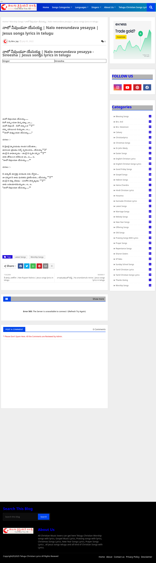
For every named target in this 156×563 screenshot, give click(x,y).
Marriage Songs (133, 211)
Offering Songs (133, 227)
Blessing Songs (133, 116)
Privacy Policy (132, 556)
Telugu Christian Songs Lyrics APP (136, 7)
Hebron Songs (133, 179)
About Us (109, 7)
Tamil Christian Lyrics (133, 269)
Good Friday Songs (133, 169)
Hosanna (133, 195)
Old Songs (133, 232)
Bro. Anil (133, 121)
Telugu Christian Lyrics (30, 556)
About (109, 556)
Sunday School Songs (133, 264)
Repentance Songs (133, 248)
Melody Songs (133, 216)
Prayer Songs (133, 243)
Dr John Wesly (133, 148)
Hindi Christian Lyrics (133, 190)
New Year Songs (133, 222)
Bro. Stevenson (133, 127)
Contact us (119, 556)
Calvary (133, 132)
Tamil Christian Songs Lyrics (133, 274)
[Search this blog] (21, 517)
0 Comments (99, 329)
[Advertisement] (54, 433)
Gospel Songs (133, 174)
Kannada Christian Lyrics (133, 201)
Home (46, 7)
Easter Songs (133, 153)
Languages (81, 7)
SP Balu (133, 259)
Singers (95, 7)
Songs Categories (61, 7)
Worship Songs (16, 21)
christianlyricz (133, 137)
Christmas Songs (133, 142)
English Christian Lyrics (133, 158)
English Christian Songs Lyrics (133, 163)
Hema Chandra (133, 185)
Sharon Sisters (133, 253)
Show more (98, 298)
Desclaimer (146, 556)
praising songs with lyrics (133, 238)
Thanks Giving (133, 280)
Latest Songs (20, 257)
